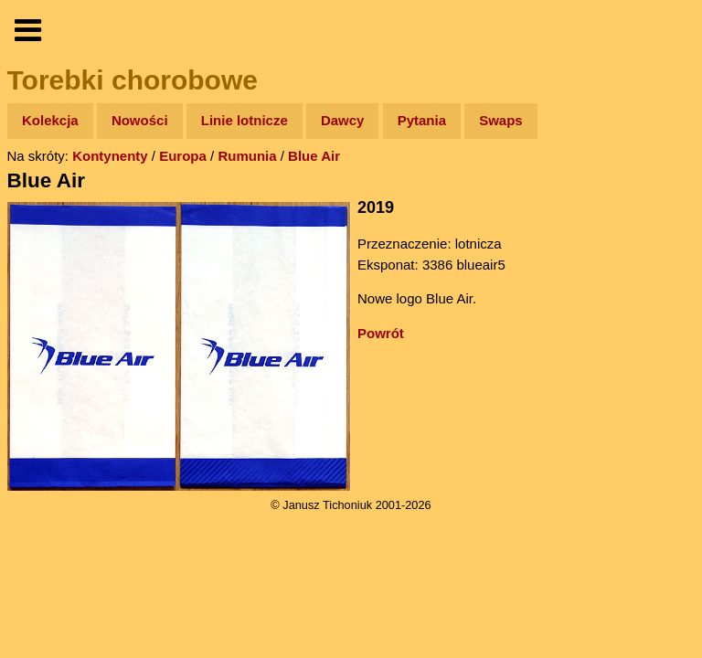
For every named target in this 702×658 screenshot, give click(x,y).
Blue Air (314, 156)
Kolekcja (50, 120)
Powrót (380, 333)
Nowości (140, 120)
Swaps (501, 120)
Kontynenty (110, 156)
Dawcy (343, 120)
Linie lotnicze (244, 120)
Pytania (422, 120)
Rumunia (247, 156)
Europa (183, 156)
